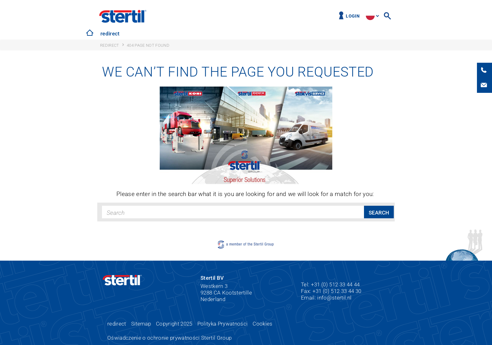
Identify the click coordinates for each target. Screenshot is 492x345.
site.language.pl (370, 15)
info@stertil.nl (334, 298)
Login (353, 16)
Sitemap (141, 324)
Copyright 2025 (174, 324)
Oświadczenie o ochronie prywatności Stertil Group (169, 338)
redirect (110, 33)
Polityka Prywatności (222, 324)
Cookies (262, 324)
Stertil (123, 16)
